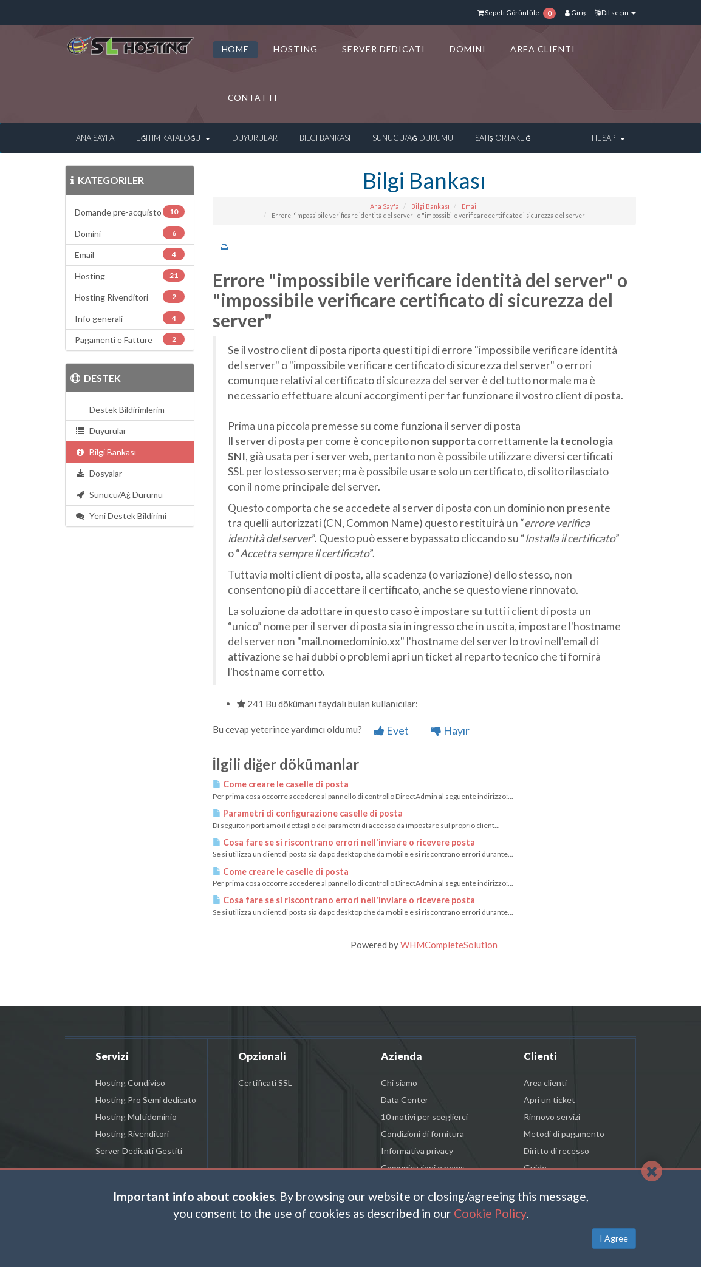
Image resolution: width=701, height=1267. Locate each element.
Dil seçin (615, 12)
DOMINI (468, 49)
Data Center (404, 1100)
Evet (391, 730)
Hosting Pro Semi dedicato (145, 1100)
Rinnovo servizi (552, 1117)
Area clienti (545, 1083)
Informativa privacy (417, 1151)
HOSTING (295, 49)
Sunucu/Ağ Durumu (412, 138)
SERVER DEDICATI (383, 49)
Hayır (450, 730)
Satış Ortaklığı (504, 138)
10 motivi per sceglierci (424, 1117)
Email (470, 206)
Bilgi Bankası (324, 138)
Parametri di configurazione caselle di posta (308, 813)
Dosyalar (98, 473)
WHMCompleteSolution (449, 944)
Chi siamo (399, 1083)
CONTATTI (253, 97)
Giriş (575, 12)
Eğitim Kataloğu (173, 138)
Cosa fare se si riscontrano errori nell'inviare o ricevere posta (344, 842)
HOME (236, 49)
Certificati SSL (265, 1083)
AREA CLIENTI (542, 49)
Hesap (608, 138)
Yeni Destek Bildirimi (120, 516)
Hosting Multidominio (136, 1117)
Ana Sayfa (95, 138)
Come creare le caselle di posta (281, 784)
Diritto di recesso (556, 1151)
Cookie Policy (490, 1213)
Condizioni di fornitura (422, 1134)
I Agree (614, 1238)
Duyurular (255, 138)
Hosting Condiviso (130, 1083)
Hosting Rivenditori (132, 1134)
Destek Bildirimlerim (125, 409)
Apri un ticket (549, 1100)
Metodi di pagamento (564, 1134)
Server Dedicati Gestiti (138, 1151)
